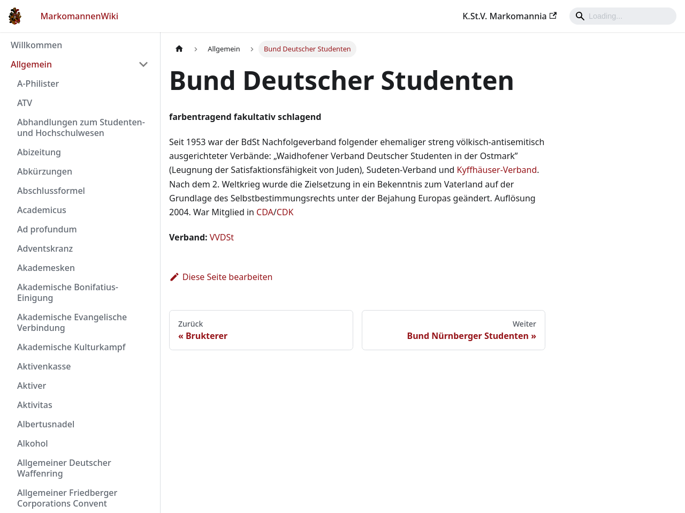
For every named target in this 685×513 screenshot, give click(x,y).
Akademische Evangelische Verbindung (72, 322)
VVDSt (222, 237)
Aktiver (31, 385)
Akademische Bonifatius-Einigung (67, 292)
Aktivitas (34, 405)
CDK (285, 212)
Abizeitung (39, 152)
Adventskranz (45, 248)
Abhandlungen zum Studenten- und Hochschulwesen (81, 127)
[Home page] (179, 49)
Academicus (41, 210)
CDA (264, 212)
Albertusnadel (45, 424)
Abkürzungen (44, 171)
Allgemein (31, 64)
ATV (24, 103)
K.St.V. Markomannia (509, 16)
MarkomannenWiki (80, 16)
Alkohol (32, 443)
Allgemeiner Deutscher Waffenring (64, 468)
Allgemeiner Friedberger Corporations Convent (67, 498)
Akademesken (46, 268)
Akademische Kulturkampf (71, 347)
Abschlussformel (51, 191)
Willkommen (36, 45)
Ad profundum (47, 229)
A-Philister (38, 83)
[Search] (622, 16)
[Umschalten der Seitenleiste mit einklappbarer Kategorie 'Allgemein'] (143, 64)
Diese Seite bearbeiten (221, 277)
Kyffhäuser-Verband (497, 170)
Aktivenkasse (44, 366)
